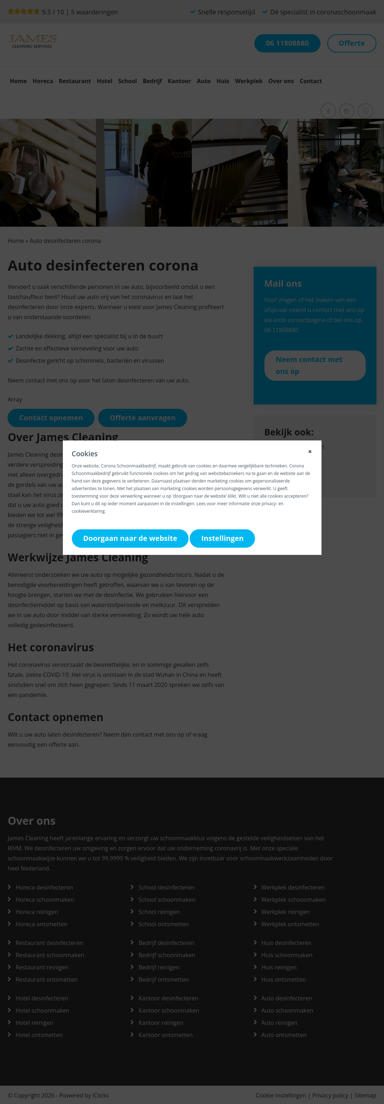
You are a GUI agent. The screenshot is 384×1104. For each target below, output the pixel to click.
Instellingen (222, 538)
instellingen (182, 504)
